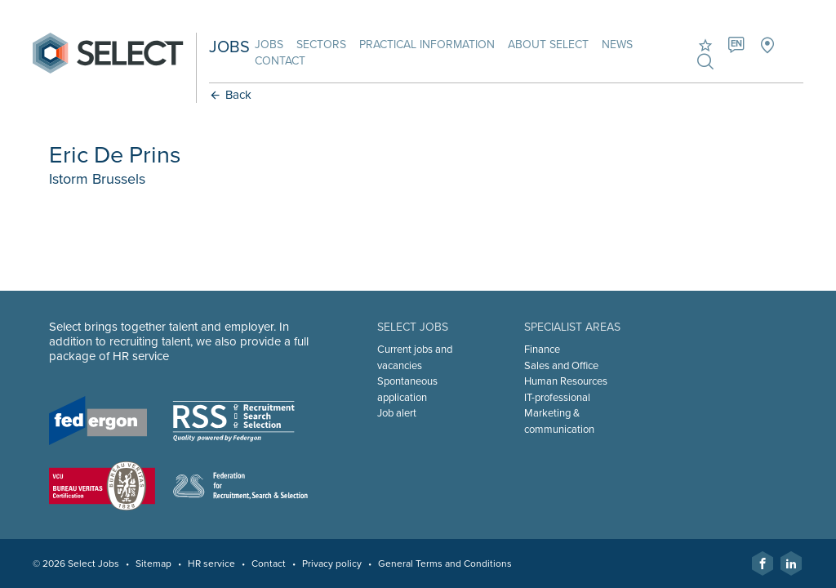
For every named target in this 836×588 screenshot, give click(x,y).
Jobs (269, 44)
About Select (548, 44)
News (617, 44)
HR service (211, 563)
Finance (542, 349)
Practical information (427, 44)
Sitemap (153, 563)
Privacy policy (332, 563)
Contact (280, 61)
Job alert (396, 413)
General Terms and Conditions (445, 563)
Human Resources (565, 381)
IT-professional (557, 397)
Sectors (321, 44)
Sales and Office (561, 365)
